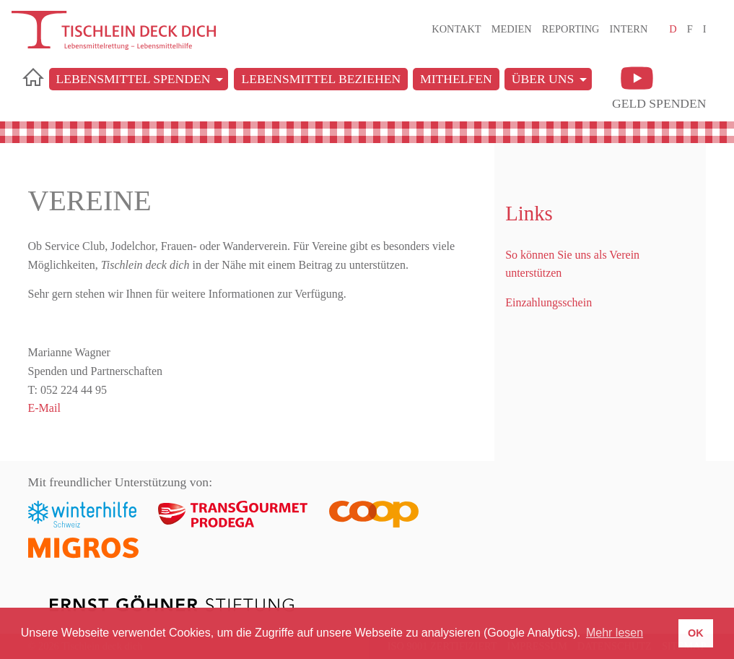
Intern (629, 29)
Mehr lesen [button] (614, 632)
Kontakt (456, 29)
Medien (511, 29)
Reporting (571, 29)
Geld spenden (659, 103)
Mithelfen (456, 79)
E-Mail (44, 408)
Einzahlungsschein (548, 302)
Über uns (543, 79)
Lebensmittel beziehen (321, 79)
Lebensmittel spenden (133, 79)
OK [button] (696, 633)
